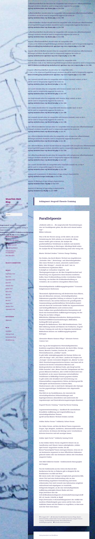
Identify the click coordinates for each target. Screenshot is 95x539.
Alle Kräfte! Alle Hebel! (12, 240)
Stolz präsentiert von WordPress (48, 535)
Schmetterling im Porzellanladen (11, 251)
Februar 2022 (9, 286)
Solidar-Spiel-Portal (66, 519)
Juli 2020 (8, 294)
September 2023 (10, 274)
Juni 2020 (8, 297)
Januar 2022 (9, 288)
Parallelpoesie (50, 218)
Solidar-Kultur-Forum (55, 519)
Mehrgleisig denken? (12, 248)
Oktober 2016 (9, 306)
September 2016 (10, 309)
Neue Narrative (10, 255)
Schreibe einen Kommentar (62, 522)
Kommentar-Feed (11, 337)
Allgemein (8, 320)
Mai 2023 (8, 277)
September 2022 (10, 280)
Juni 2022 (8, 283)
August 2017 (9, 303)
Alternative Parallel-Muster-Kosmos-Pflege (64, 517)
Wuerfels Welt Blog (13, 200)
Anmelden (9, 331)
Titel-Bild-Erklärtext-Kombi (51, 520)
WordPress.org (10, 340)
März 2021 (9, 291)
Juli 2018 (8, 300)
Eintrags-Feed (10, 334)
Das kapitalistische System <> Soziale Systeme (13, 244)
